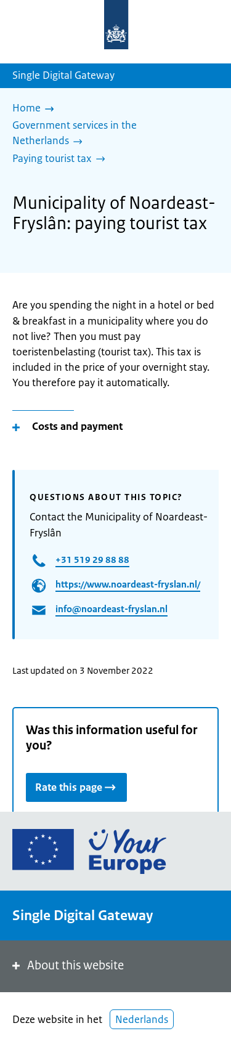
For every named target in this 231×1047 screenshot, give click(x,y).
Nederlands (141, 1019)
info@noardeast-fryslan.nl (111, 609)
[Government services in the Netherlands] (110, 134)
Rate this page (76, 787)
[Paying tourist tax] (61, 159)
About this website (67, 965)
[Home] (36, 109)
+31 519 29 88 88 (92, 559)
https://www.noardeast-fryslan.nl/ (127, 584)
